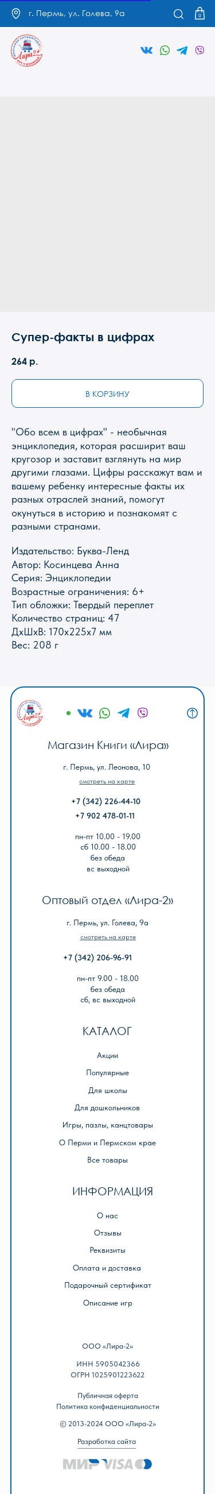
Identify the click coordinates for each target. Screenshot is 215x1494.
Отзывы (108, 1233)
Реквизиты (107, 1250)
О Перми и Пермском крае (107, 1143)
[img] (27, 51)
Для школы (107, 1090)
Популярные (107, 1073)
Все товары (107, 1160)
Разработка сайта (106, 1441)
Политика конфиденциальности (107, 1406)
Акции (107, 1055)
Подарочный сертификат (107, 1285)
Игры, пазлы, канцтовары (107, 1125)
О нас (107, 1216)
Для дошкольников (107, 1108)
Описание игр (107, 1303)
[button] (107, 781)
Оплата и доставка (107, 1268)
